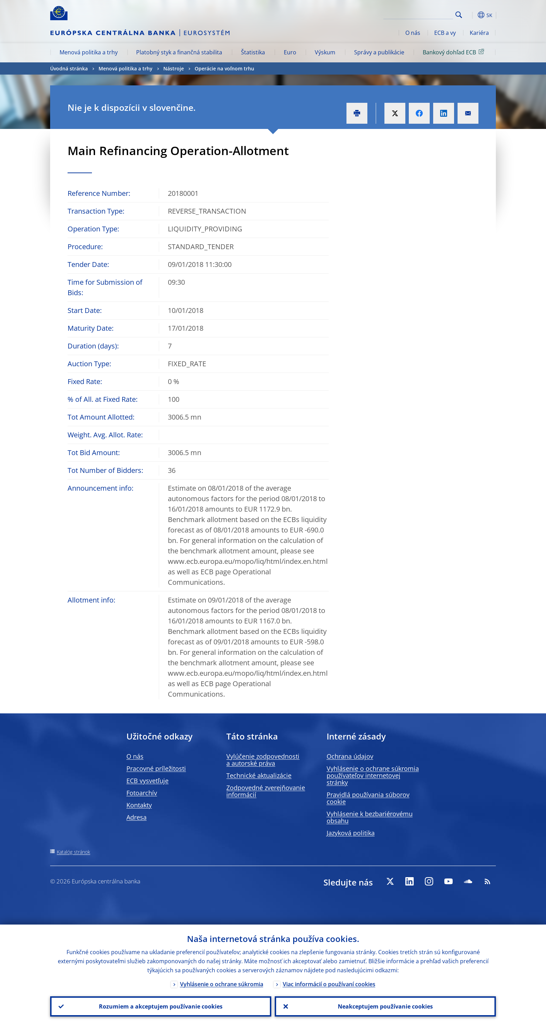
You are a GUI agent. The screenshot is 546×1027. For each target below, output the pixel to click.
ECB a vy (445, 33)
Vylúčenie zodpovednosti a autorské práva (262, 759)
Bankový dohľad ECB (454, 52)
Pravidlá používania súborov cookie (368, 798)
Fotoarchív (141, 793)
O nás (412, 33)
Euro (290, 52)
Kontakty (139, 805)
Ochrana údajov (350, 756)
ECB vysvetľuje (147, 780)
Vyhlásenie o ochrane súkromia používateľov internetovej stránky (373, 775)
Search (459, 15)
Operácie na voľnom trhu (224, 68)
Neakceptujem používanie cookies (385, 1006)
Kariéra (479, 33)
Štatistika (253, 52)
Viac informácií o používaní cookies (329, 984)
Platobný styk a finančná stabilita (179, 52)
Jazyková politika (351, 833)
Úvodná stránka (69, 68)
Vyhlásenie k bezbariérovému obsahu (370, 817)
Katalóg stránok (73, 852)
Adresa (136, 817)
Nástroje (173, 68)
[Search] (418, 14)
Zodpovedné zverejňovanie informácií (265, 791)
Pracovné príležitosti (156, 768)
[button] (471, 15)
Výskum (325, 52)
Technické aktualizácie (258, 775)
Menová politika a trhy (89, 52)
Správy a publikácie (379, 52)
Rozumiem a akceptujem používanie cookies (161, 1006)
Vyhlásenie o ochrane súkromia (221, 984)
